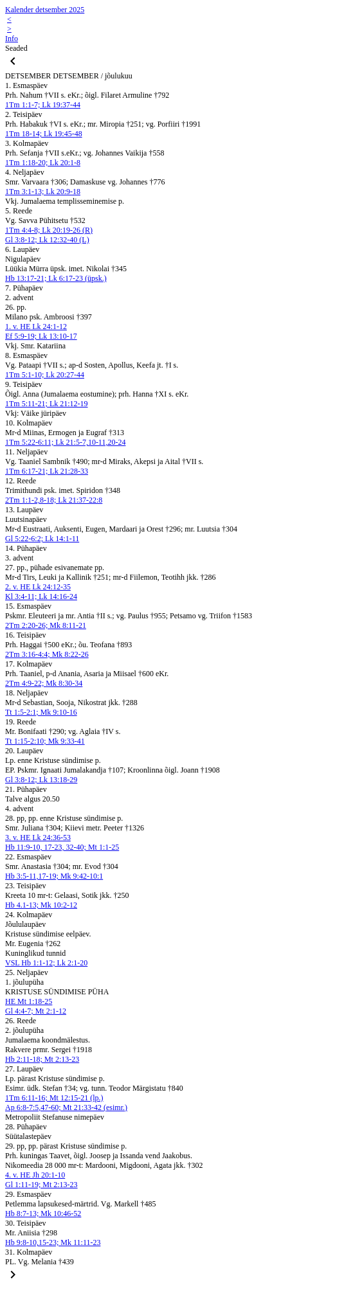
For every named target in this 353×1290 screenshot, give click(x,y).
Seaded (16, 48)
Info (11, 38)
